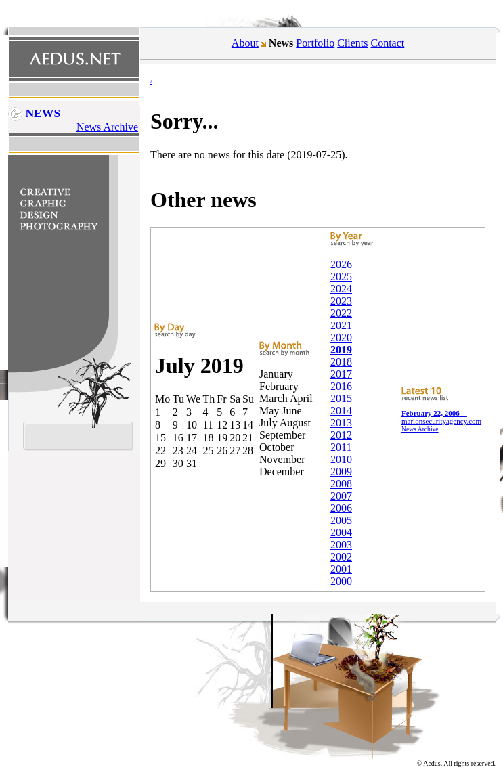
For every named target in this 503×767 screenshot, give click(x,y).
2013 (341, 423)
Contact (388, 43)
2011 (340, 447)
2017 (341, 374)
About (245, 43)
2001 (341, 569)
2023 (341, 301)
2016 (341, 386)
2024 (341, 288)
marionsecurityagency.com (441, 417)
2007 (341, 496)
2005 (341, 520)
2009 (341, 471)
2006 (341, 508)
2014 (341, 410)
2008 (341, 483)
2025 (341, 276)
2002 (341, 557)
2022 (341, 313)
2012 (341, 435)
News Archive (107, 127)
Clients (352, 43)
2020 (341, 337)
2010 (341, 459)
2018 (341, 362)
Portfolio (315, 43)
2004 (341, 532)
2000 (341, 581)
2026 (341, 264)
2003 (341, 544)
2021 (341, 325)
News (42, 113)
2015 (341, 398)
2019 (341, 349)
